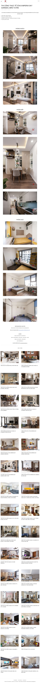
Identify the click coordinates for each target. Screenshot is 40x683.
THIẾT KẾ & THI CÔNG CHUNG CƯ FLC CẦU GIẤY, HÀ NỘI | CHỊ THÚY (10, 519)
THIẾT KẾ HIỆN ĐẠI (3, 429)
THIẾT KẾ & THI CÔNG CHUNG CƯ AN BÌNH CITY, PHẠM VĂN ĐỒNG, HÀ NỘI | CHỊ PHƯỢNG (9, 497)
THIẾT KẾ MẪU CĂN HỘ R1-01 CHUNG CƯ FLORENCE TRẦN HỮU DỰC (28, 410)
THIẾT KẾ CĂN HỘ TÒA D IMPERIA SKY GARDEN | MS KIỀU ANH (30, 475)
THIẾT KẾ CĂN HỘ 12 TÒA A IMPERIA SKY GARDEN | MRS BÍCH (8, 453)
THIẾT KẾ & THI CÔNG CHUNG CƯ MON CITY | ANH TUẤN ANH (9, 584)
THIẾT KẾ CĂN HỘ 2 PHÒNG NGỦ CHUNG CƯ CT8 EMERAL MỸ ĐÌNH (29, 366)
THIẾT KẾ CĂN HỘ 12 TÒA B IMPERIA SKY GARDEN (28, 432)
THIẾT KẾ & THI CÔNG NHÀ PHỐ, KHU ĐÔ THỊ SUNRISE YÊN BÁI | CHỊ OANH (29, 563)
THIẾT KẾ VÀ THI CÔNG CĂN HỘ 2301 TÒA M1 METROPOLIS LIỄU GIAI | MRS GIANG (29, 388)
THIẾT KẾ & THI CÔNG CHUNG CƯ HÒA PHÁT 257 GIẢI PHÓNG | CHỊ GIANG (30, 606)
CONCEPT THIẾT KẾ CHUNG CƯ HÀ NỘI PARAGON (8, 563)
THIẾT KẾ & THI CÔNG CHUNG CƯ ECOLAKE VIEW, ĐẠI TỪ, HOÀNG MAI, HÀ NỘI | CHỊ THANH (30, 497)
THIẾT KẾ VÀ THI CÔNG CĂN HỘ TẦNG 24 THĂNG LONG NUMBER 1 (10, 410)
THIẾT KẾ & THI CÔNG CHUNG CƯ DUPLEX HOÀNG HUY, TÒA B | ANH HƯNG (29, 584)
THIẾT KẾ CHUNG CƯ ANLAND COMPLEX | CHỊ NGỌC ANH (29, 672)
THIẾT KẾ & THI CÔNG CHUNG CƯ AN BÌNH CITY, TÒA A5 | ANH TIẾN (30, 541)
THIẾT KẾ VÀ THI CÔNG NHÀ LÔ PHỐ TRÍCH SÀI (9, 365)
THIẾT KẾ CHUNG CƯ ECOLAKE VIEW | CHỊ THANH (8, 672)
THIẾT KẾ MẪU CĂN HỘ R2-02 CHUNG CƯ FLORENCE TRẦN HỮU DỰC (8, 432)
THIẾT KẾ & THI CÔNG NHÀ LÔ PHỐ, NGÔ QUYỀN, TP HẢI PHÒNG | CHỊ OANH (8, 541)
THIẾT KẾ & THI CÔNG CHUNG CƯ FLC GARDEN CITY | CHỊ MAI (9, 606)
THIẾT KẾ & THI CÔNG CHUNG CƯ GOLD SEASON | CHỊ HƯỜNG (8, 628)
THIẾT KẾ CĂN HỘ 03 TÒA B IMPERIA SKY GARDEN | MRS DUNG (28, 453)
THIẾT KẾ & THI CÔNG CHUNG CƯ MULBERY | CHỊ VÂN (9, 650)
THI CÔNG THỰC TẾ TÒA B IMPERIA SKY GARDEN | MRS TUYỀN (5, 1)
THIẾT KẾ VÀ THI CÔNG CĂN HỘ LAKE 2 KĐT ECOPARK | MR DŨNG (9, 388)
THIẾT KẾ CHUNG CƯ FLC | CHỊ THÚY (28, 649)
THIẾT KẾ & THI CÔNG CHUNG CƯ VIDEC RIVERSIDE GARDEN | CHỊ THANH (28, 628)
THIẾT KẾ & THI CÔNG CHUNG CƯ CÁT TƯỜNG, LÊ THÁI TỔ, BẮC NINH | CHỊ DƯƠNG (30, 519)
